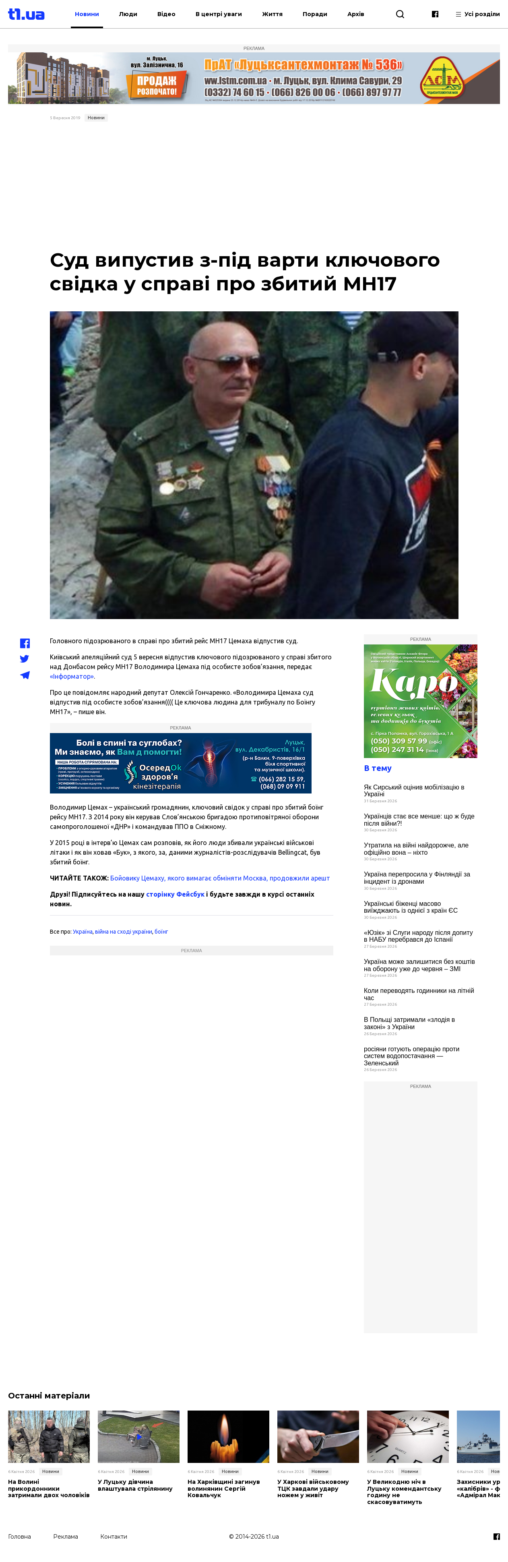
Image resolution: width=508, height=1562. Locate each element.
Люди (128, 14)
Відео (166, 14)
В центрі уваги (219, 14)
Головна (19, 1536)
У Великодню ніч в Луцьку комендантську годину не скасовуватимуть (404, 1492)
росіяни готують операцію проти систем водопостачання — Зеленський (411, 1056)
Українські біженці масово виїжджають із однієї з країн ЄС (411, 907)
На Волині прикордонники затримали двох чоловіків (49, 1489)
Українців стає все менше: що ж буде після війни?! (419, 820)
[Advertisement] (254, 185)
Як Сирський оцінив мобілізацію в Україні (414, 791)
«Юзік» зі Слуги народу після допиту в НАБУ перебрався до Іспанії (418, 936)
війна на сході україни (123, 931)
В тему (378, 768)
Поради (315, 14)
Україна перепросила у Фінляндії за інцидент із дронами (417, 878)
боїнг (161, 931)
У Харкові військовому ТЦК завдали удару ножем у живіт (313, 1489)
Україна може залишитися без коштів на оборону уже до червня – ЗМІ (419, 965)
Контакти (113, 1536)
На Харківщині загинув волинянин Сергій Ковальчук (224, 1489)
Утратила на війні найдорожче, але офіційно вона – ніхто (416, 849)
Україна (83, 931)
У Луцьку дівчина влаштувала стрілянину (135, 1485)
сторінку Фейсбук (175, 894)
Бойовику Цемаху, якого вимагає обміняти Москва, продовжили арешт (220, 878)
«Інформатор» (72, 676)
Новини (87, 14)
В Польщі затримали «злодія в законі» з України (409, 1023)
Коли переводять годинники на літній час (419, 994)
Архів (355, 14)
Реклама (65, 1536)
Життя (272, 14)
